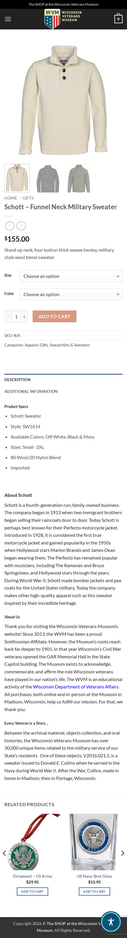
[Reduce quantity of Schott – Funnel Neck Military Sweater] (7, 316)
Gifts (28, 198)
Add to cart (55, 316)
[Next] (122, 865)
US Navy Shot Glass (94, 876)
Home (10, 198)
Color (9, 294)
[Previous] (4, 865)
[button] (7, 19)
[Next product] (9, 225)
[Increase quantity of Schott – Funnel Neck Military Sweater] (24, 316)
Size (7, 275)
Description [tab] (17, 379)
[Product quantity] (16, 316)
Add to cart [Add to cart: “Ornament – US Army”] (32, 891)
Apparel (31, 345)
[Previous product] (21, 225)
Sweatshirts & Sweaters (70, 345)
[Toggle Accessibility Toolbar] (111, 922)
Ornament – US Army (32, 876)
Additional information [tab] (31, 391)
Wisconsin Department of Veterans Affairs (75, 686)
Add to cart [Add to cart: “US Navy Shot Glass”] (94, 891)
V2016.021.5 (96, 755)
